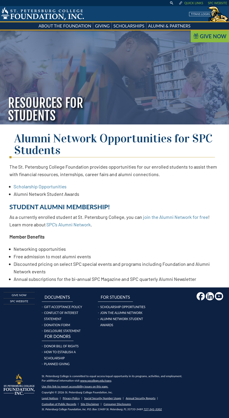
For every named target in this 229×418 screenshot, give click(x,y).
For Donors (57, 336)
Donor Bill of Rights (61, 346)
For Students (115, 297)
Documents (57, 297)
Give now (19, 295)
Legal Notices (50, 398)
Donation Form (57, 325)
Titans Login (200, 14)
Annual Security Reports (140, 398)
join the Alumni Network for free (175, 217)
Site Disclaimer (90, 404)
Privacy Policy (71, 398)
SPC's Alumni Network (69, 224)
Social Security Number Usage (102, 398)
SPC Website (217, 3)
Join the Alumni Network (121, 313)
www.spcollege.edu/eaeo (95, 380)
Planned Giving (57, 364)
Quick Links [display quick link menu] (191, 3)
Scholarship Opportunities (40, 186)
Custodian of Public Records (59, 404)
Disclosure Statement (62, 331)
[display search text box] (171, 3)
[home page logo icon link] (42, 13)
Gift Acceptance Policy (63, 307)
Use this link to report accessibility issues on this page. (75, 386)
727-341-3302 (153, 409)
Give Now (209, 36)
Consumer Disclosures (117, 404)
